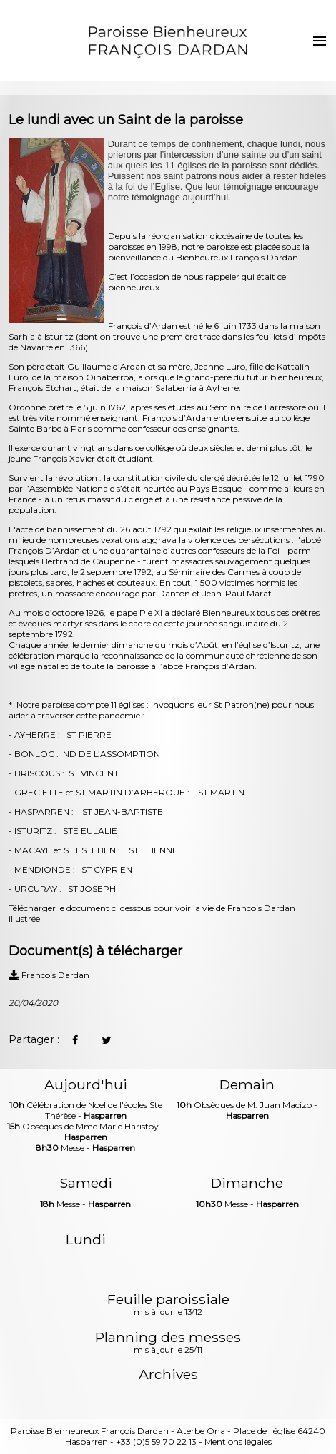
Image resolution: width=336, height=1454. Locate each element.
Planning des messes (168, 1343)
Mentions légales (238, 1441)
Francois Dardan (49, 975)
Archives (168, 1374)
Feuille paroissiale (168, 1305)
